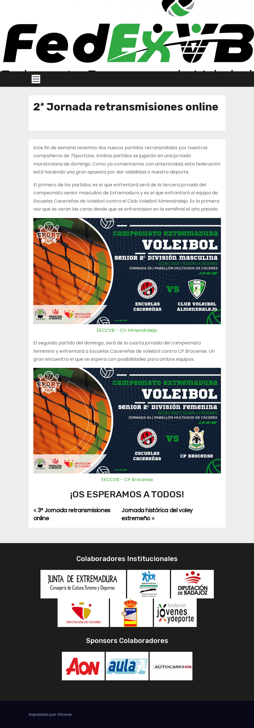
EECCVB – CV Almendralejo (127, 330)
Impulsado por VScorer (50, 714)
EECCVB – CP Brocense (127, 479)
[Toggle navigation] (36, 79)
